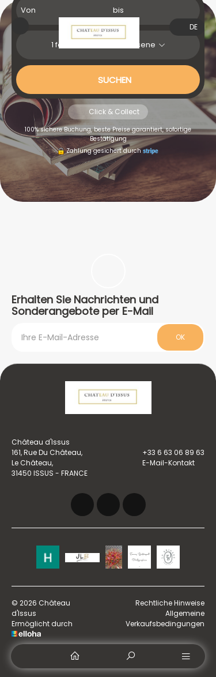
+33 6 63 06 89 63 (166, 452)
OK (180, 337)
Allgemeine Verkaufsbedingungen (165, 618)
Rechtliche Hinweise (169, 603)
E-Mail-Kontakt (162, 463)
